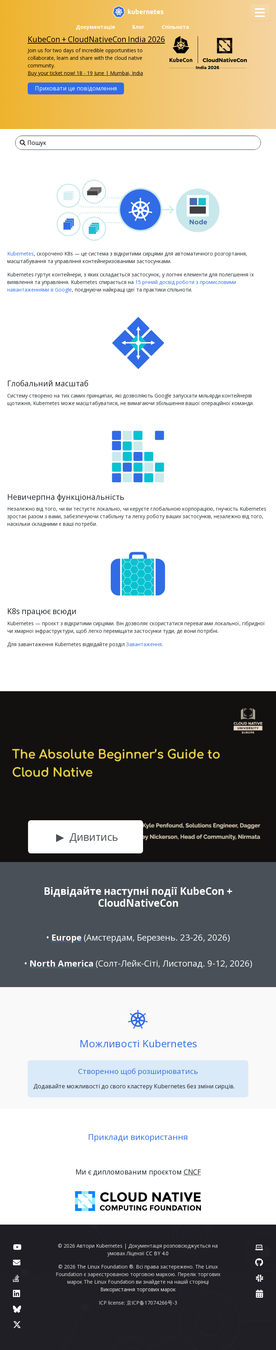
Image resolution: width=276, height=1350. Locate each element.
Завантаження (144, 644)
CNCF (192, 1172)
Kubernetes (20, 253)
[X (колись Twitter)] (17, 1324)
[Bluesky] (17, 1309)
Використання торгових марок (138, 1289)
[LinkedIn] (16, 1293)
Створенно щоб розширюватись (138, 1071)
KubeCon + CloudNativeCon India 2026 (96, 39)
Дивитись (93, 837)
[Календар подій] (259, 1293)
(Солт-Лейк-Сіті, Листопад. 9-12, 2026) (140, 963)
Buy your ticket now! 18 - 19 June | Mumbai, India (85, 73)
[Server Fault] (16, 1278)
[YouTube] (17, 1246)
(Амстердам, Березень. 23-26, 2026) (140, 937)
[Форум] (16, 1262)
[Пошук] (138, 143)
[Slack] (259, 1278)
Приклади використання (138, 1136)
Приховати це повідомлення (76, 88)
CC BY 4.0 (157, 1253)
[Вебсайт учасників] (259, 1246)
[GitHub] (259, 1262)
